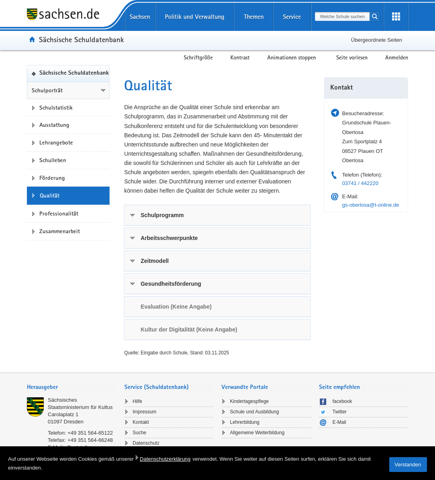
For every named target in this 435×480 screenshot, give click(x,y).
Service (292, 16)
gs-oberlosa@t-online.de (370, 205)
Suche (139, 432)
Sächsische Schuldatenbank (81, 39)
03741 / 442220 (360, 183)
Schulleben (52, 160)
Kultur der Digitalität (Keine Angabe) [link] (188, 329)
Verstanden (407, 465)
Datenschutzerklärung (165, 459)
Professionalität (58, 213)
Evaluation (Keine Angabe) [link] (175, 306)
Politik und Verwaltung (194, 16)
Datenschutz (146, 443)
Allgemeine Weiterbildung (257, 432)
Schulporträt (47, 90)
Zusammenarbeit (59, 231)
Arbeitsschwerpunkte (168, 238)
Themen (254, 16)
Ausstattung (54, 124)
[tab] (217, 215)
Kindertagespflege (249, 401)
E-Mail (339, 422)
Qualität (49, 195)
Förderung (52, 177)
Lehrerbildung (244, 422)
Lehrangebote (56, 142)
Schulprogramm (161, 215)
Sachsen (140, 16)
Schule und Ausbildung (254, 412)
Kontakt (141, 422)
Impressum (145, 412)
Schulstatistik (56, 107)
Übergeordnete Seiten (376, 40)
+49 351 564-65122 (90, 433)
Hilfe (137, 401)
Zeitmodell (154, 261)
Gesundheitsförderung (170, 284)
